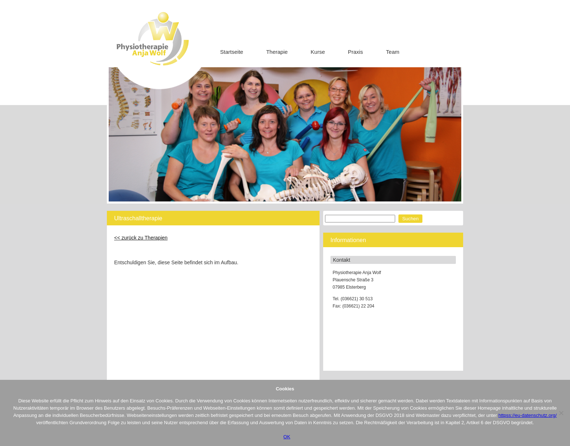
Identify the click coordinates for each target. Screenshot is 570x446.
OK (287, 436)
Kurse (318, 52)
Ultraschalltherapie (138, 218)
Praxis (355, 52)
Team (393, 52)
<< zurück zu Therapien (141, 238)
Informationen (348, 240)
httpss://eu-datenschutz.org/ (527, 415)
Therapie (277, 52)
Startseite (231, 52)
